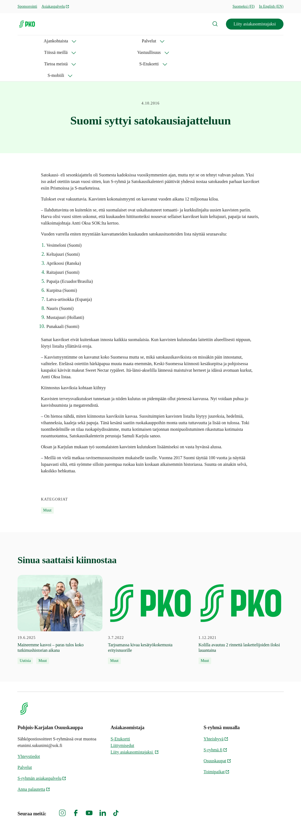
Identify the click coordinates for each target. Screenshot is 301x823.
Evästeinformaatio (267, 809)
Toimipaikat (216, 737)
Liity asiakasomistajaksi (255, 24)
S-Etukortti (218, 41)
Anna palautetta (34, 754)
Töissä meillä (101, 41)
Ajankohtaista (30, 41)
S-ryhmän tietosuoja (224, 809)
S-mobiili (253, 41)
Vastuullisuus (140, 41)
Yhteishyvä (215, 704)
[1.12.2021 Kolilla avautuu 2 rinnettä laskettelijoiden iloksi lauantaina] (241, 585)
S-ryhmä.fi (215, 715)
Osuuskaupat (217, 726)
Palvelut (65, 41)
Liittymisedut (122, 711)
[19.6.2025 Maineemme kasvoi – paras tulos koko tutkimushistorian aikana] (60, 585)
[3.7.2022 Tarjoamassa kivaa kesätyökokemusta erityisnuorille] (150, 585)
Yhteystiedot (29, 722)
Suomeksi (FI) (244, 6)
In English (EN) (271, 6)
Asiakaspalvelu (56, 6)
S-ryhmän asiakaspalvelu (42, 743)
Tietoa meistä (180, 41)
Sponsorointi (27, 6)
